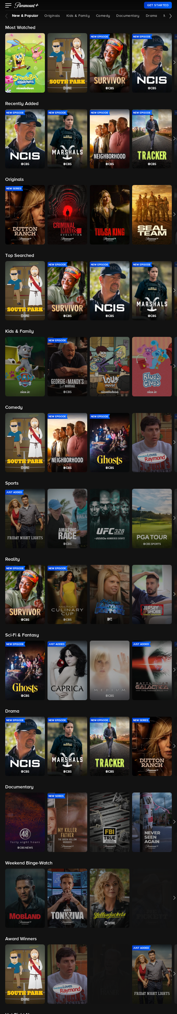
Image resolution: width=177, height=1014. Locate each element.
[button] (8, 6)
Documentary (127, 16)
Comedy (103, 16)
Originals (52, 16)
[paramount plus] (26, 5)
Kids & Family (78, 16)
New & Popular (25, 16)
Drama (151, 16)
